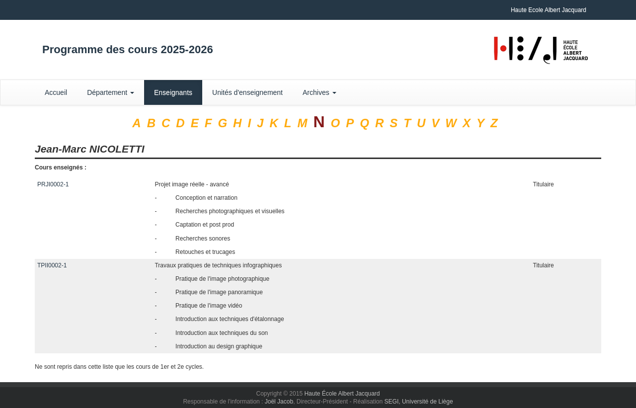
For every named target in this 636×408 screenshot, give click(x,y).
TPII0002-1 (52, 265)
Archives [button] (319, 92)
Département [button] (110, 92)
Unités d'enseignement (247, 92)
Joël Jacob (279, 401)
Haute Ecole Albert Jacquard (548, 9)
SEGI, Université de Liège (419, 401)
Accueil (56, 92)
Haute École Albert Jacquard (342, 393)
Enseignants (173, 92)
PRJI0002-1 (53, 184)
